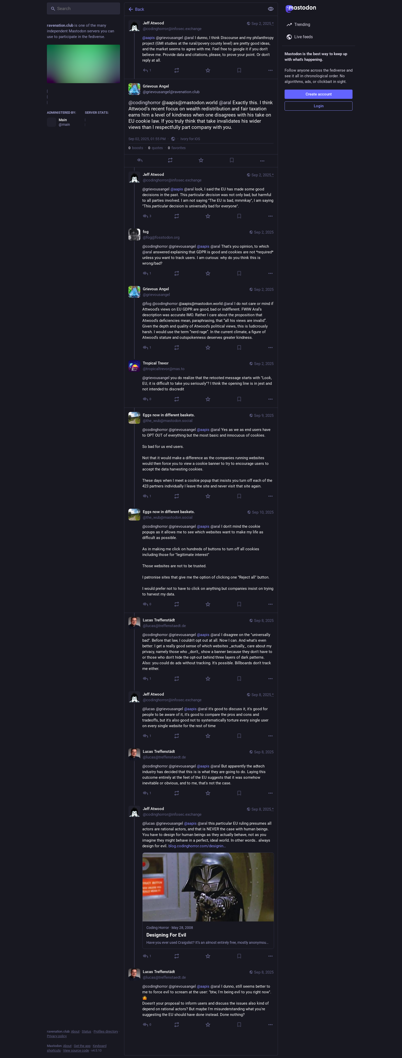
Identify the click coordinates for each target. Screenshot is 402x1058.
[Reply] (147, 70)
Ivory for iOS (190, 139)
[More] (270, 70)
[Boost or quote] (177, 70)
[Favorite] (208, 70)
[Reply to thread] (147, 216)
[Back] (194, 9)
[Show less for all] (271, 9)
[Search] (83, 8)
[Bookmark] (239, 70)
